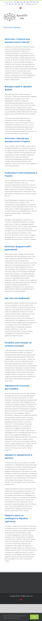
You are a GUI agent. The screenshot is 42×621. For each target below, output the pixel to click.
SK (16, 4)
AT (15, 2)
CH (37, 2)
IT (7, 4)
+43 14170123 (8, 2)
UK (19, 4)
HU (34, 2)
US (22, 4)
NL (10, 4)
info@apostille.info (31, 4)
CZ (21, 2)
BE (18, 2)
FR (30, 2)
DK (28, 2)
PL (13, 4)
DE (24, 2)
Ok (34, 617)
